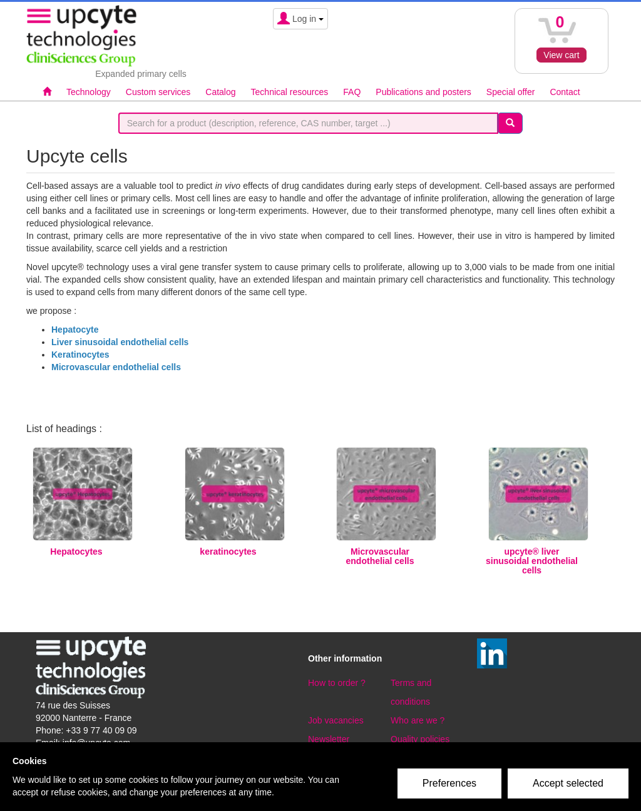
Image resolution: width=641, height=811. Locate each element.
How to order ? (337, 683)
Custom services (158, 92)
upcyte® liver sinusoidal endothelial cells (532, 561)
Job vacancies (336, 720)
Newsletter (328, 739)
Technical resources (290, 92)
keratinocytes (228, 552)
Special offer (510, 92)
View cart (561, 55)
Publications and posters (423, 92)
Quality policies (420, 739)
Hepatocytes (76, 552)
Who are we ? (417, 720)
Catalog (220, 92)
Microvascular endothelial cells (380, 556)
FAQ (352, 92)
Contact (565, 92)
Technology (88, 92)
